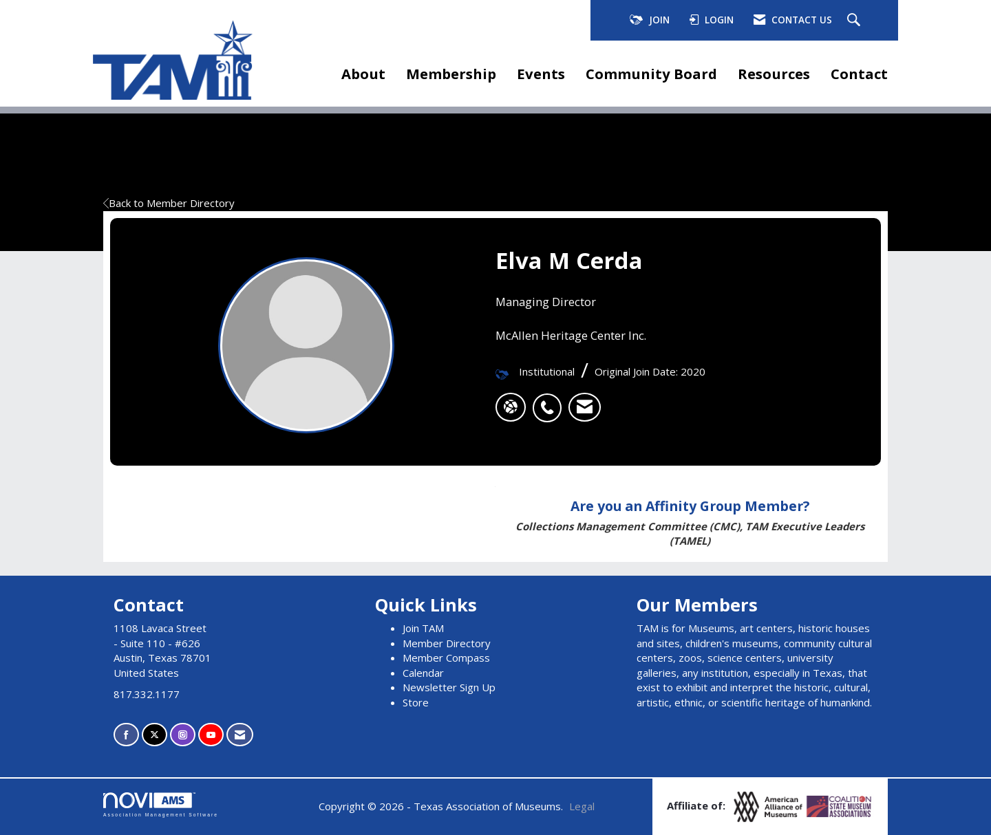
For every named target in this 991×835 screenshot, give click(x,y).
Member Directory (447, 643)
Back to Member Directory (169, 203)
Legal (582, 806)
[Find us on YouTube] (211, 735)
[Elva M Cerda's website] (511, 407)
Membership (451, 73)
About (363, 73)
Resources (774, 73)
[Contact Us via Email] (239, 735)
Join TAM (423, 628)
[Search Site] (855, 20)
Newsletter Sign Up (449, 687)
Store (416, 702)
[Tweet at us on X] (154, 735)
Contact (859, 73)
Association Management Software (160, 804)
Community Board (651, 73)
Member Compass (446, 657)
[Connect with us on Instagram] (182, 735)
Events (541, 73)
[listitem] (550, 400)
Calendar (423, 673)
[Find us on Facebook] (126, 735)
